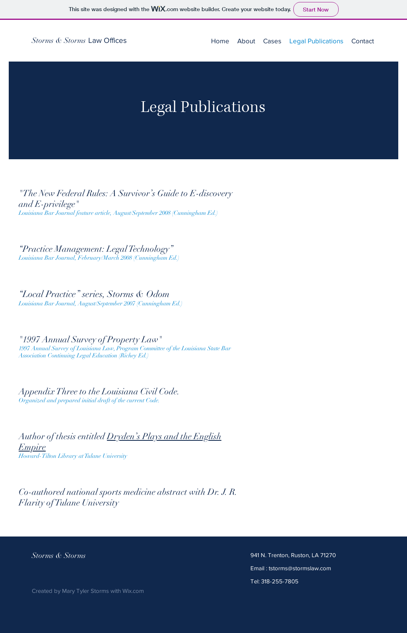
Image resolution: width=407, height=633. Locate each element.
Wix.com (133, 590)
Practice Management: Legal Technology (96, 248)
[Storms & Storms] (59, 40)
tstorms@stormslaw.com (300, 568)
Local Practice (49, 294)
